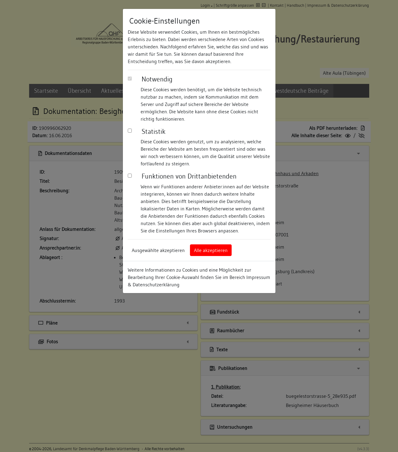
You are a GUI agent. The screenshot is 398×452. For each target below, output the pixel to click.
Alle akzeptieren (211, 250)
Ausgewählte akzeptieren (158, 250)
